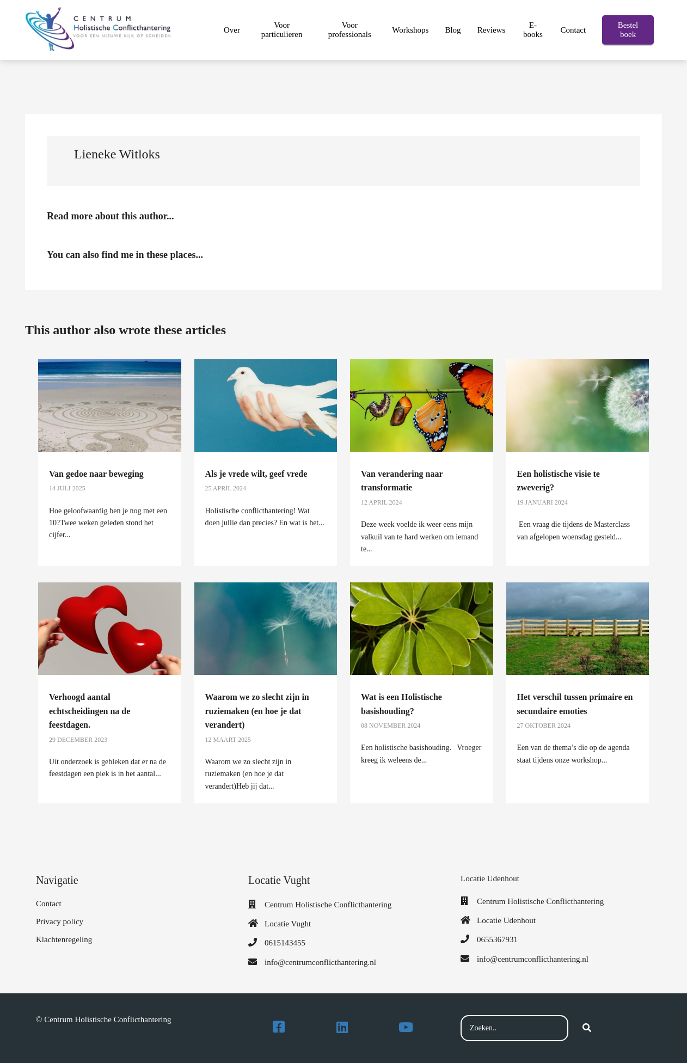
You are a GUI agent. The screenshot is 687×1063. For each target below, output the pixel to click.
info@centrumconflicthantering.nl (320, 962)
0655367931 (497, 939)
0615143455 (285, 942)
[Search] (586, 1028)
